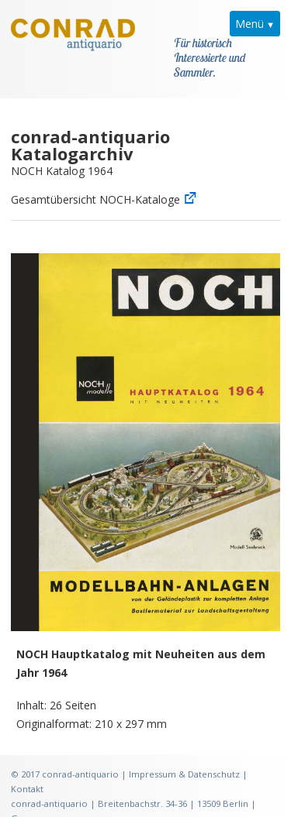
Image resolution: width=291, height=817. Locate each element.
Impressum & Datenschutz (184, 755)
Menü (249, 23)
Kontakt (27, 770)
